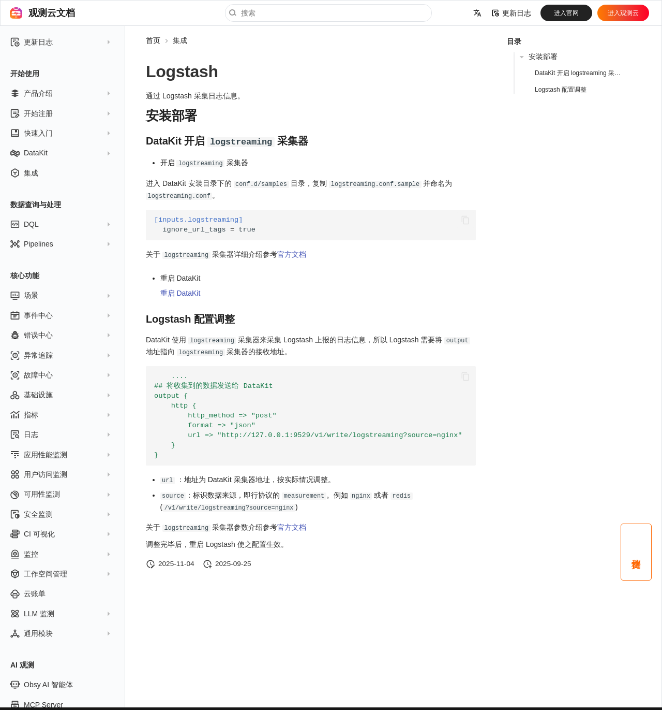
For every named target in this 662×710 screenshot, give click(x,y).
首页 (153, 40)
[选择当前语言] (477, 13)
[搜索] (328, 13)
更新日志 (511, 13)
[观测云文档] (16, 13)
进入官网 (566, 13)
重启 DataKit (180, 291)
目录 (514, 41)
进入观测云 (623, 13)
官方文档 (291, 253)
